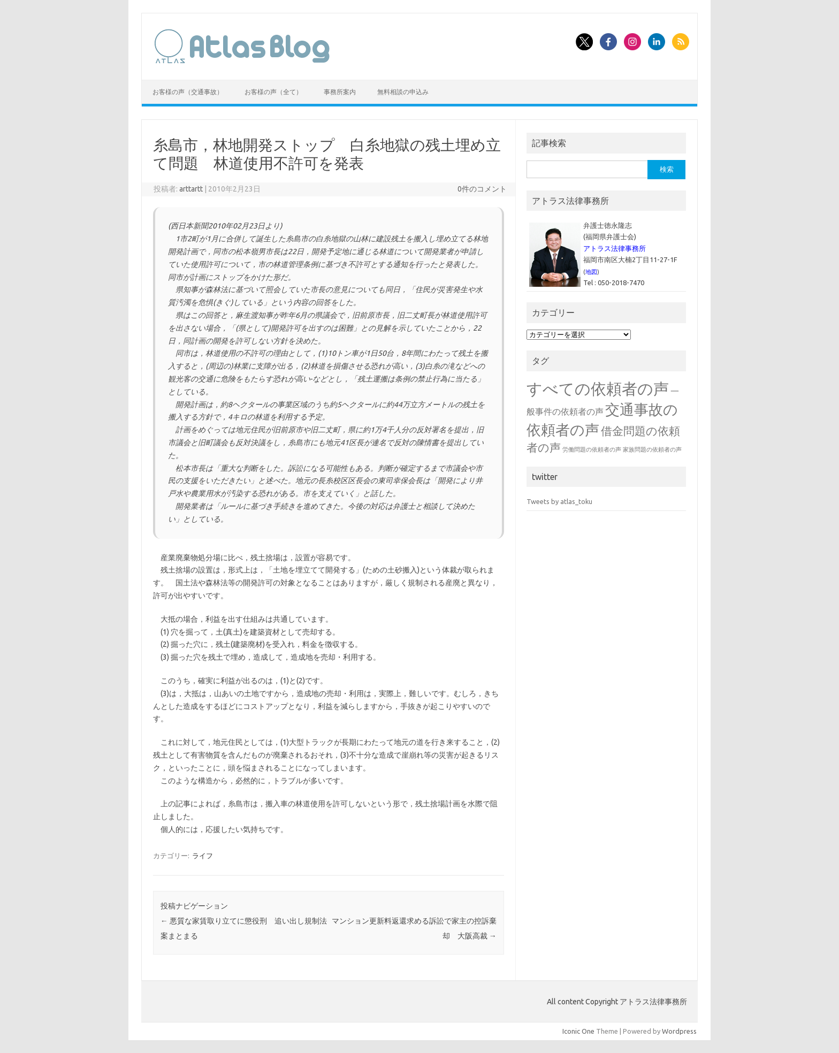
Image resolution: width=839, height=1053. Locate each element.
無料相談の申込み (403, 91)
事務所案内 (340, 91)
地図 (591, 272)
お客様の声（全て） (273, 91)
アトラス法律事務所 (614, 248)
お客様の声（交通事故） (187, 91)
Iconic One (578, 1031)
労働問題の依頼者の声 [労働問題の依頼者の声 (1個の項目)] (591, 449)
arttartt (191, 189)
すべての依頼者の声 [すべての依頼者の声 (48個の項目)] (598, 389)
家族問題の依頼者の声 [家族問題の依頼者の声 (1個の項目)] (652, 449)
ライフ (202, 855)
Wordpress (679, 1031)
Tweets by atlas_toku (559, 501)
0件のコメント (482, 189)
